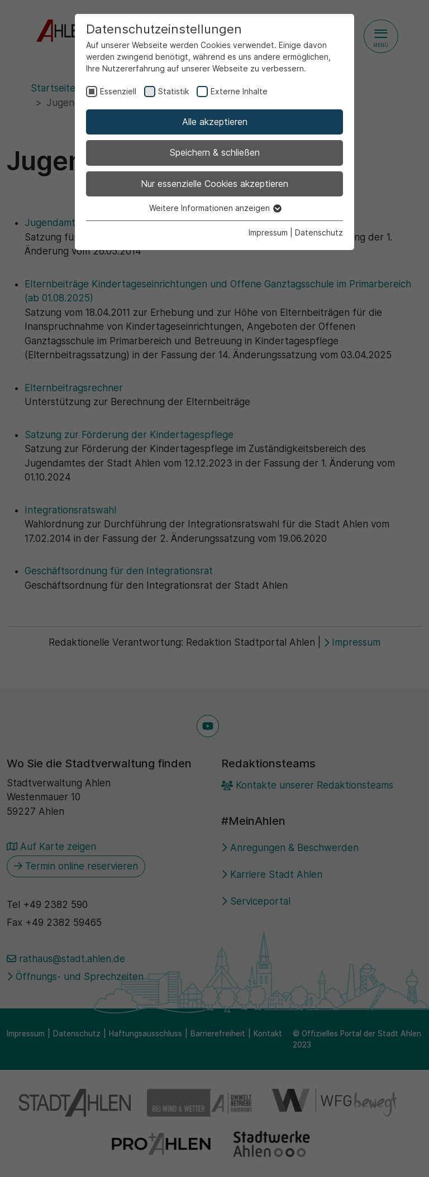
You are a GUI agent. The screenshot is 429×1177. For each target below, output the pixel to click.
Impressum (268, 232)
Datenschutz (319, 232)
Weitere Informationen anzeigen (214, 208)
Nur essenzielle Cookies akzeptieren (214, 183)
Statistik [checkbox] (173, 91)
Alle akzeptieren (214, 121)
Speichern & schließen (215, 152)
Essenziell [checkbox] (118, 91)
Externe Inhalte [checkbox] (239, 91)
